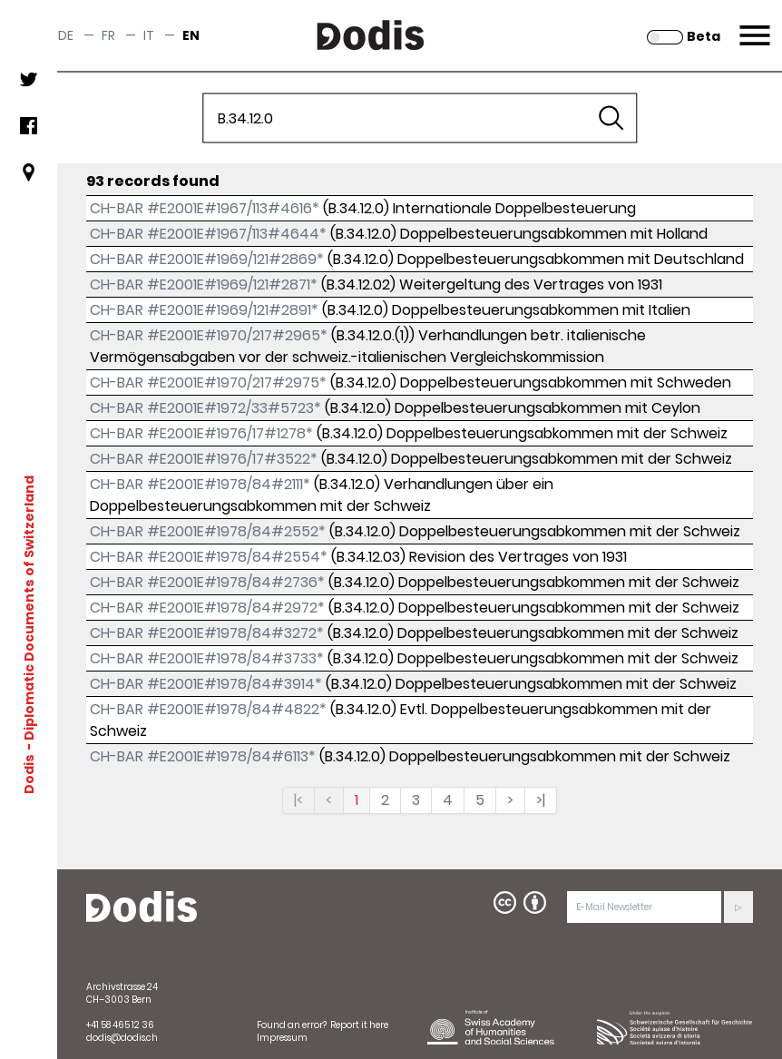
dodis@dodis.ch (122, 1037)
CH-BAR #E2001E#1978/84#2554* (208, 556)
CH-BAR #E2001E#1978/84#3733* (207, 658)
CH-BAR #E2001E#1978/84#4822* (208, 709)
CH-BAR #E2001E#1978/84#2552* (208, 531)
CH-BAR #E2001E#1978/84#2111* (200, 484)
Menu (752, 24)
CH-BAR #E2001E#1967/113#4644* (208, 233)
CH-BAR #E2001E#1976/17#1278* (201, 433)
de (65, 35)
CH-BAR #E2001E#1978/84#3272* (207, 633)
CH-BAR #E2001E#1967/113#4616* (204, 208)
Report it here (359, 1025)
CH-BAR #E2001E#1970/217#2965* (208, 335)
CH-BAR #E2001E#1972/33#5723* (205, 407)
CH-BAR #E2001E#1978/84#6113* (203, 756)
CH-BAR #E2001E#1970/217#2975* (208, 382)
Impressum (282, 1037)
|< (298, 799)
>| (540, 799)
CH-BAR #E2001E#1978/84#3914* (206, 683)
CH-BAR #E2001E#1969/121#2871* (204, 284)
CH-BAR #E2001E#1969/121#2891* (204, 309)
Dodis (29, 774)
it (148, 35)
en (191, 35)
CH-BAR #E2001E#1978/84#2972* (207, 607)
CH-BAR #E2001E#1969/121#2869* (207, 259)
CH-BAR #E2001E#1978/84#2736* (207, 582)
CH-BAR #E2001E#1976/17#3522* (204, 458)
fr (108, 35)
